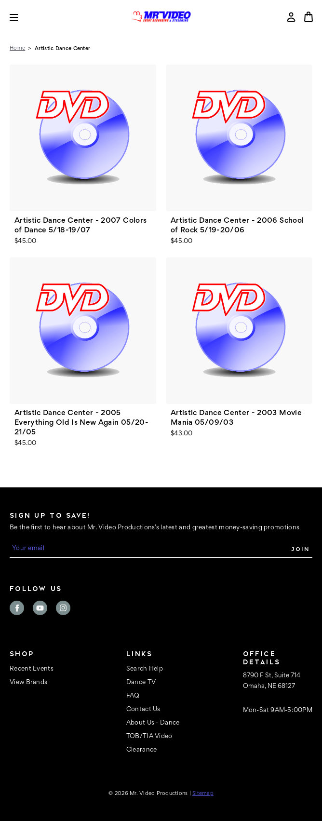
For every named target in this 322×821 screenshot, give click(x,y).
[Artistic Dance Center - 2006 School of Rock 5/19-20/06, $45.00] (239, 138)
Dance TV (141, 683)
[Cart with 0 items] (308, 17)
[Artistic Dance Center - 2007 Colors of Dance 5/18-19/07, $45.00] (83, 138)
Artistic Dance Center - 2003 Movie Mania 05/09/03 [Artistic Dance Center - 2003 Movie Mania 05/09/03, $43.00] (236, 418)
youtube (40, 608)
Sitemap (203, 793)
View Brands (28, 683)
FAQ (133, 696)
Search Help (144, 669)
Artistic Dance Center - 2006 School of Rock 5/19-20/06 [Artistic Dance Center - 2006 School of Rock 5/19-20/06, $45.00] (237, 225)
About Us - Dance (153, 723)
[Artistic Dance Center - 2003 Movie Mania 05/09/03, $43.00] (239, 331)
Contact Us (143, 710)
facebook (17, 608)
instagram (63, 608)
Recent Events (32, 669)
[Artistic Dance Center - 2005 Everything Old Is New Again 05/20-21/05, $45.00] (83, 331)
